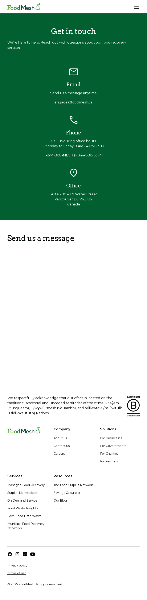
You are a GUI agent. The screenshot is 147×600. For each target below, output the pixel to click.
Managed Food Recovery (26, 485)
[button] (135, 7)
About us (60, 438)
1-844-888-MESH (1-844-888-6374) (73, 155)
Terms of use (16, 573)
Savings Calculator (67, 493)
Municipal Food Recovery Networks (26, 526)
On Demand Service (22, 500)
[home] (23, 6)
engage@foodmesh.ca (73, 102)
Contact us (62, 446)
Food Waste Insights (22, 508)
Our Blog (60, 500)
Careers (59, 453)
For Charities (109, 453)
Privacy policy (17, 565)
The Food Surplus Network (73, 485)
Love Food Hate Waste (24, 516)
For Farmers (109, 461)
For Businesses (111, 438)
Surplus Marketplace (22, 493)
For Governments (113, 446)
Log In (58, 508)
